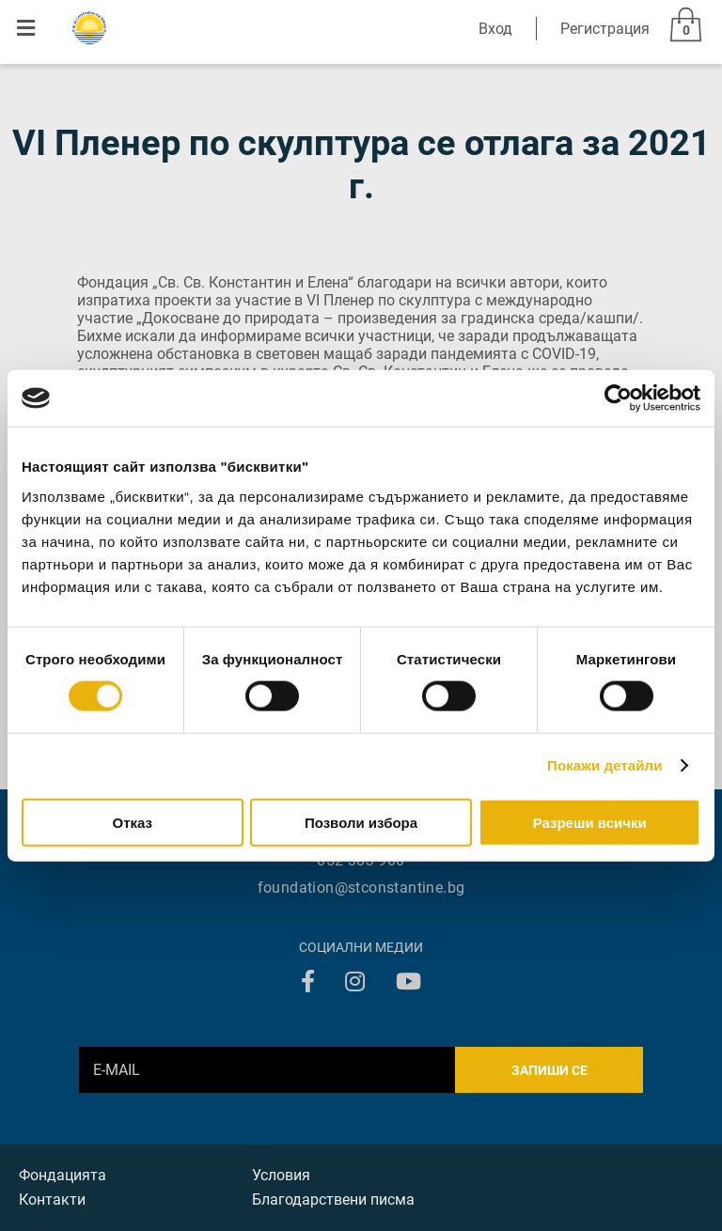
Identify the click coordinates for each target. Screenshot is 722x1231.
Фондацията (62, 1175)
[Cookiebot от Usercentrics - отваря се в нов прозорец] (618, 398)
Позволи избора (361, 822)
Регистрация (605, 29)
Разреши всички (590, 822)
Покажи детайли (605, 765)
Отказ (133, 822)
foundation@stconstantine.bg (361, 887)
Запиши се (549, 1070)
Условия (281, 1175)
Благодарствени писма (333, 1199)
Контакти (52, 1199)
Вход (495, 29)
